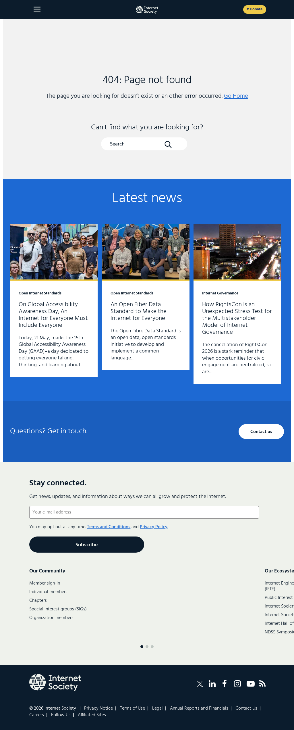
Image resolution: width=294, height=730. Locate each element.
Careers (36, 715)
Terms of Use (132, 708)
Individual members (48, 592)
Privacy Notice (98, 708)
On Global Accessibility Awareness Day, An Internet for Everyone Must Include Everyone (54, 300)
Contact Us (246, 708)
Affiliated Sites (92, 715)
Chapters (38, 600)
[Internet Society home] (147, 10)
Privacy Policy (153, 527)
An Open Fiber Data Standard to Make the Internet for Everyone (145, 297)
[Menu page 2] (147, 646)
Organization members (51, 618)
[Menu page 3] (152, 646)
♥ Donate (254, 9)
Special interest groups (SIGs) (58, 609)
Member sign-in (44, 583)
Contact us (261, 432)
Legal (157, 708)
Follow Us (61, 715)
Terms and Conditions (108, 527)
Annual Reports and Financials (199, 708)
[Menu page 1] (141, 646)
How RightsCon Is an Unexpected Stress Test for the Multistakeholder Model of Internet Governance (237, 304)
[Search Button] (168, 144)
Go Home (236, 96)
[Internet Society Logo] (55, 682)
